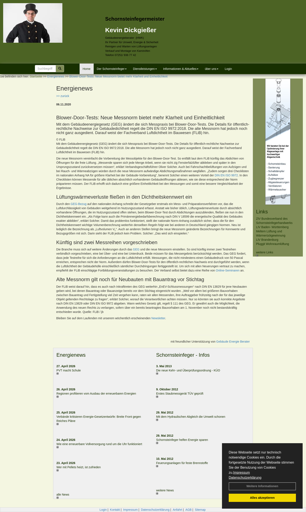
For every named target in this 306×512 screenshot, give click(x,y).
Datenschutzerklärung (245, 477)
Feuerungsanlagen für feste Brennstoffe (182, 463)
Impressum (241, 472)
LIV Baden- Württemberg (272, 227)
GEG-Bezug (78, 204)
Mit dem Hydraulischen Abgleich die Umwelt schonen (190, 416)
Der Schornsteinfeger (112, 68)
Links (262, 211)
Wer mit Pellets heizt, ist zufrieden (78, 467)
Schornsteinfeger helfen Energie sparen (182, 440)
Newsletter (158, 318)
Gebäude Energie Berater (233, 341)
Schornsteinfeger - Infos (183, 355)
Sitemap (200, 509)
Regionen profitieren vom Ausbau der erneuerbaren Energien (96, 393)
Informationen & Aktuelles (181, 68)
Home (87, 68)
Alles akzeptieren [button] (262, 497)
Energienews (71, 355)
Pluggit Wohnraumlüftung (272, 244)
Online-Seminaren (227, 270)
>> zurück (62, 96)
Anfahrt (177, 509)
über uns (211, 68)
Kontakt (115, 509)
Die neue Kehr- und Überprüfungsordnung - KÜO (188, 370)
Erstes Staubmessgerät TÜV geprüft (179, 393)
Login (228, 68)
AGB (188, 509)
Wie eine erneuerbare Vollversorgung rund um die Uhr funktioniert (99, 444)
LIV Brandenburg (267, 239)
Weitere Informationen (262, 486)
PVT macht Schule (68, 370)
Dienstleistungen (145, 68)
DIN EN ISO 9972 (226, 175)
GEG (136, 249)
